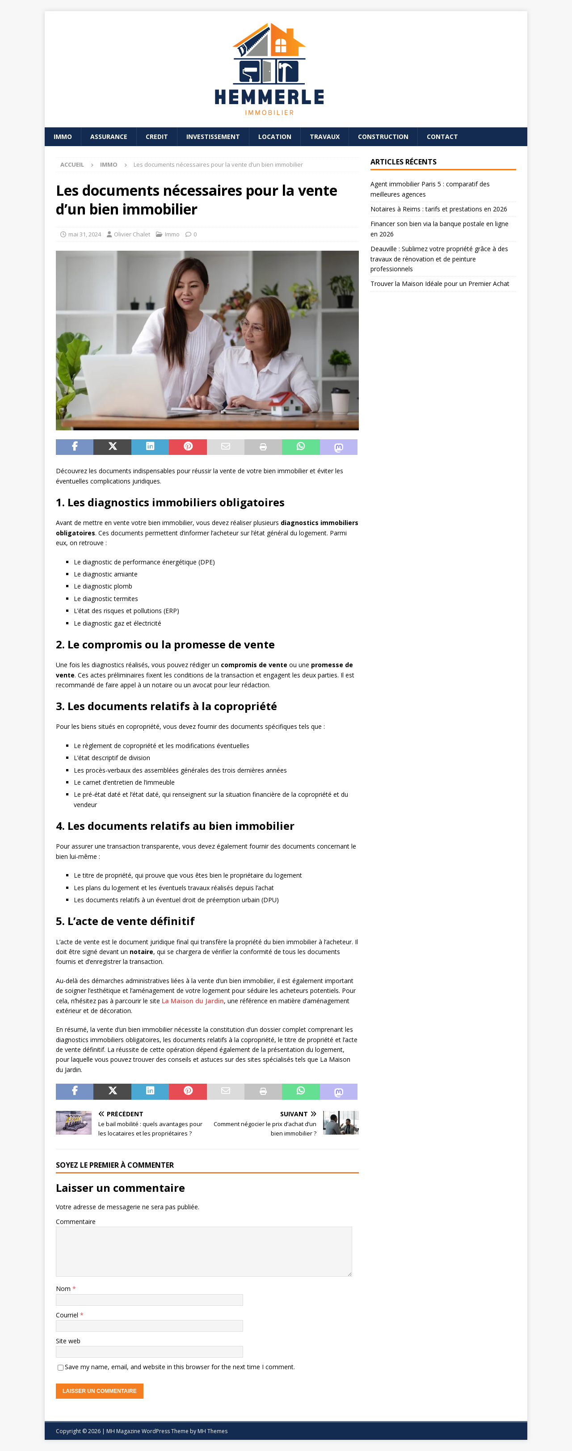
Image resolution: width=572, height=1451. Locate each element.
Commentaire (76, 1221)
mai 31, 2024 (84, 234)
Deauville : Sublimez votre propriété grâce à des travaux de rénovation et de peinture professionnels (439, 258)
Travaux (325, 136)
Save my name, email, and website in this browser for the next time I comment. (180, 1367)
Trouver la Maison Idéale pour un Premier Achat (439, 283)
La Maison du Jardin (193, 1001)
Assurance (108, 136)
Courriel (68, 1315)
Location (274, 136)
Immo (63, 136)
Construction (383, 136)
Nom (64, 1288)
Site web (68, 1341)
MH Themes (212, 1431)
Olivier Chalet (132, 234)
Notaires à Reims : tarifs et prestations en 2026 (438, 209)
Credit (157, 136)
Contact (442, 136)
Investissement (213, 136)
